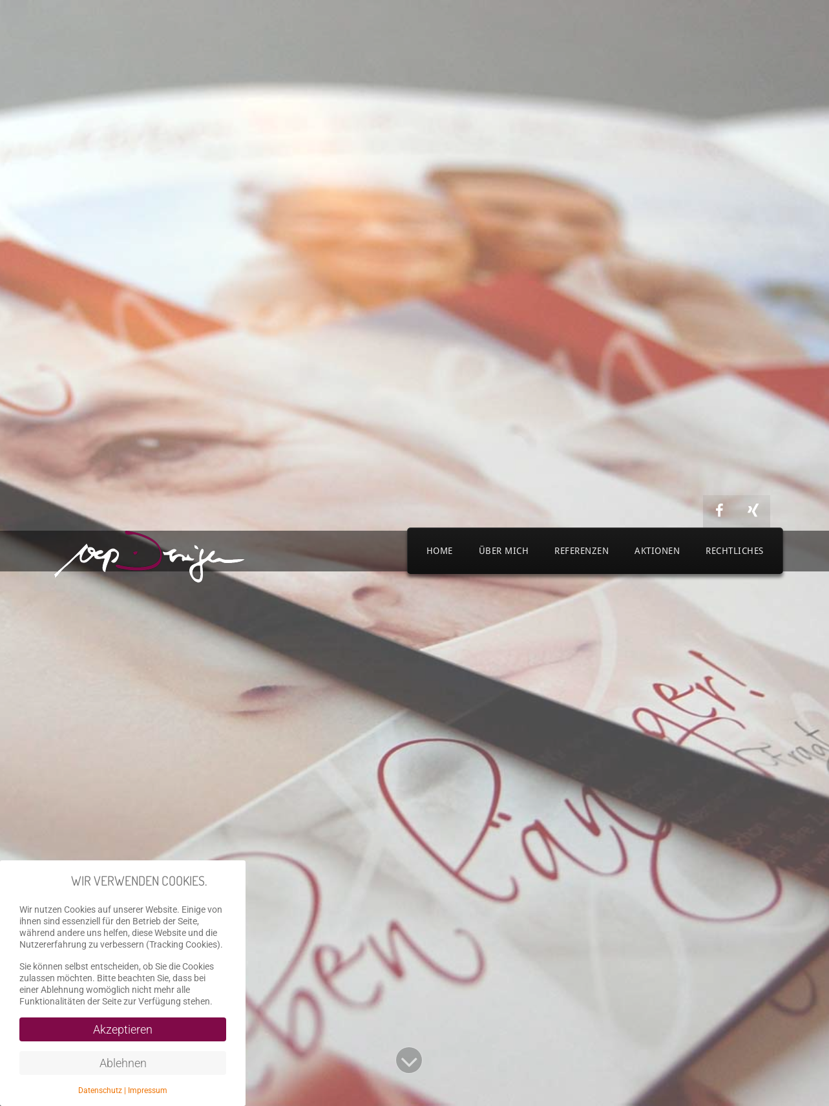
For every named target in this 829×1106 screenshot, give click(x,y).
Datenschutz (100, 1090)
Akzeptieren (122, 1029)
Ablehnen (123, 1063)
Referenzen (581, 551)
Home (439, 551)
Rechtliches (735, 551)
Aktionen (657, 551)
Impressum (147, 1090)
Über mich (504, 551)
